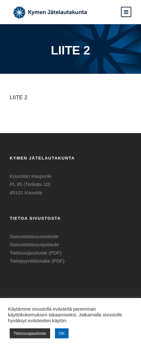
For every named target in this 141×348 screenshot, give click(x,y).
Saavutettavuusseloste (34, 236)
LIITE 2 (18, 97)
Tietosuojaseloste (30, 333)
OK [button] (62, 333)
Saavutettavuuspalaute (34, 244)
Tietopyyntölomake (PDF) (37, 261)
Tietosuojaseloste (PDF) (35, 253)
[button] (126, 12)
